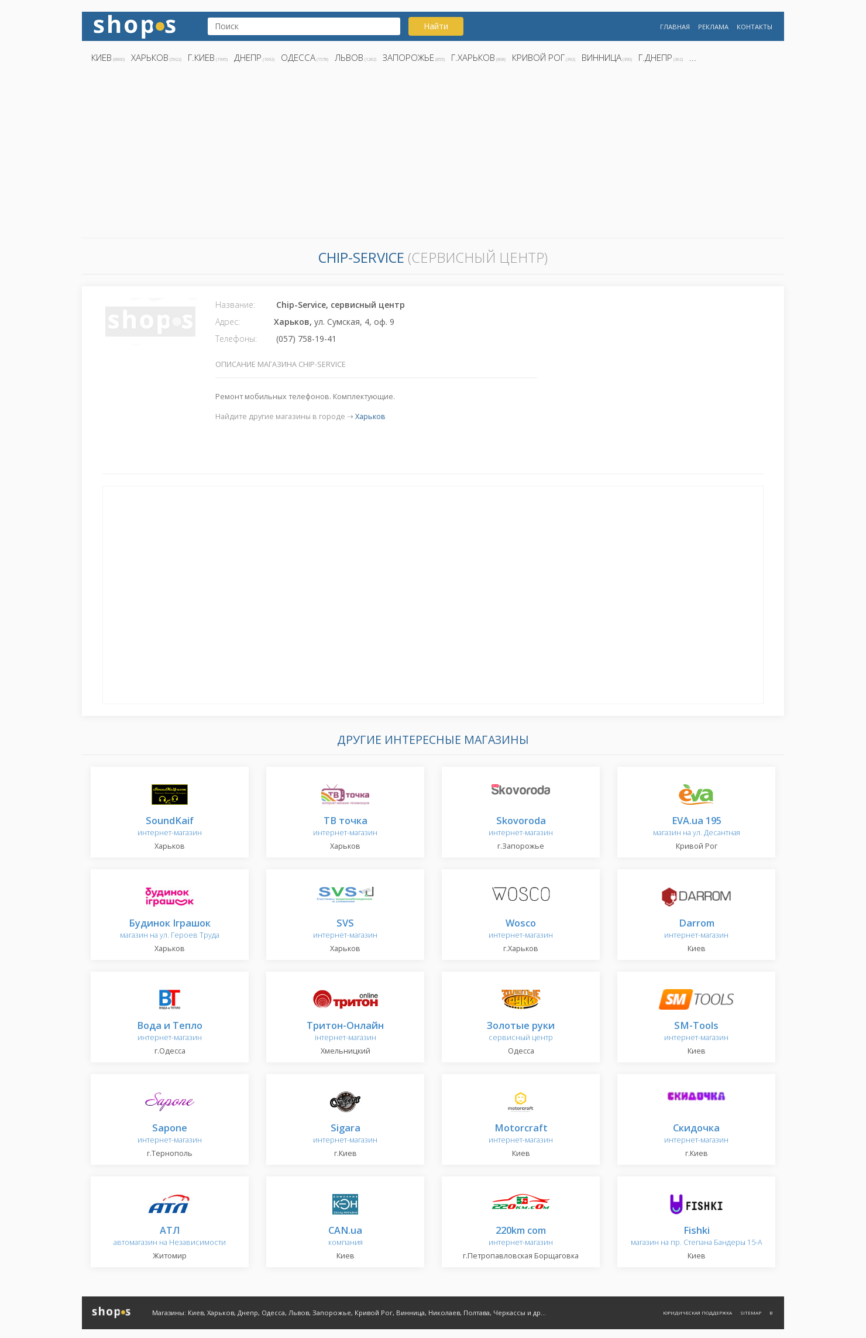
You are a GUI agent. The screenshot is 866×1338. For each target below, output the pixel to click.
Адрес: (227, 321)
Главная (675, 26)
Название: (235, 304)
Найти (436, 26)
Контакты (754, 26)
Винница (601, 57)
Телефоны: (236, 338)
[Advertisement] (433, 154)
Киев (101, 57)
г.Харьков (473, 57)
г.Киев (201, 57)
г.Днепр (655, 57)
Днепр (248, 57)
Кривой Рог (538, 57)
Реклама (713, 26)
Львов (349, 57)
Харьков (150, 57)
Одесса (298, 57)
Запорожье (408, 57)
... (692, 57)
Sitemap (750, 1312)
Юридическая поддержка (697, 1312)
